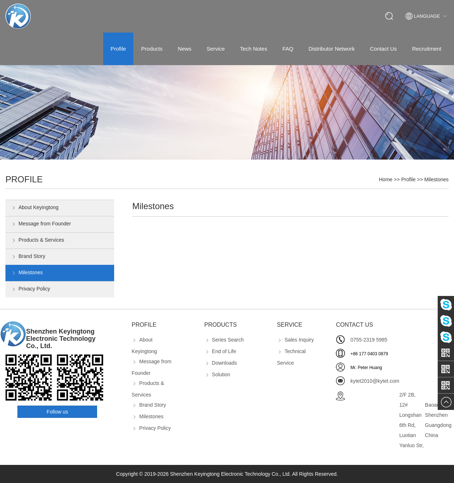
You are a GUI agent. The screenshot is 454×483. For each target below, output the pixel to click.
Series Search (224, 340)
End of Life (220, 351)
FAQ (287, 49)
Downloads (220, 363)
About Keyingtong (35, 208)
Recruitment (426, 49)
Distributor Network (331, 49)
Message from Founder (41, 224)
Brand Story (28, 257)
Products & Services (37, 240)
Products (152, 49)
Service (216, 49)
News (185, 49)
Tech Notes (253, 49)
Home (385, 179)
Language (427, 16)
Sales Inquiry (295, 340)
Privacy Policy (30, 289)
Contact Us (383, 49)
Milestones (436, 179)
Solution (217, 374)
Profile (118, 49)
